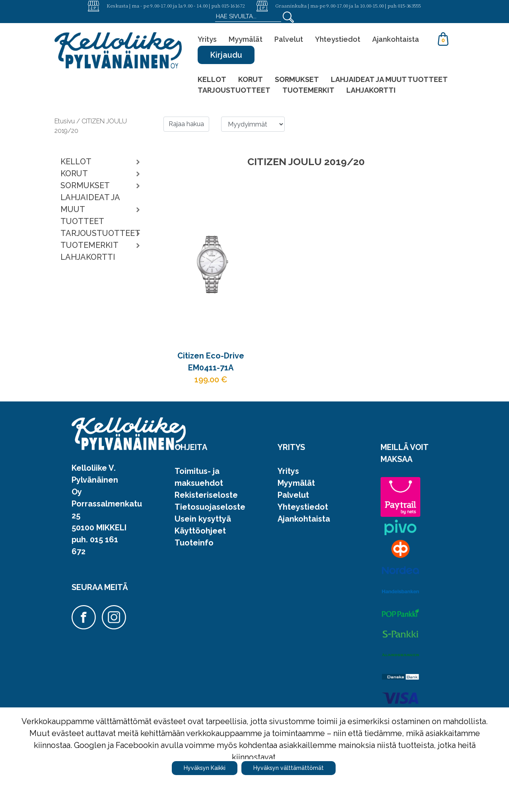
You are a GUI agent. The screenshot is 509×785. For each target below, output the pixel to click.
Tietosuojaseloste (210, 507)
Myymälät (245, 39)
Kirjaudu (226, 55)
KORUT (250, 79)
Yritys (207, 39)
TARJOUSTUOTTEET (234, 90)
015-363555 (409, 5)
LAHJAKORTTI (371, 90)
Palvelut (288, 39)
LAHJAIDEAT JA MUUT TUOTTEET (389, 79)
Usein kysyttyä (203, 519)
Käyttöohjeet (200, 531)
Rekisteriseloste (206, 495)
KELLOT (212, 79)
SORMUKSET (297, 79)
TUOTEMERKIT (308, 90)
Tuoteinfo (194, 542)
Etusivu (65, 121)
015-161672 (233, 5)
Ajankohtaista (395, 39)
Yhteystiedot (337, 39)
